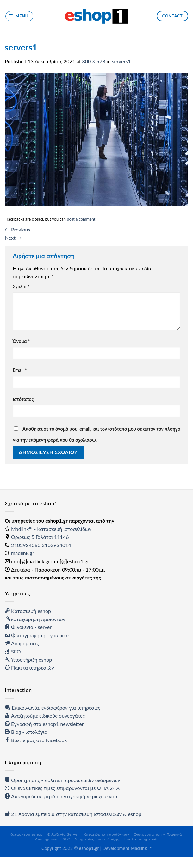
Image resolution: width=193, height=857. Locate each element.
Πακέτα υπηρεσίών (29, 668)
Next (13, 238)
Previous (17, 229)
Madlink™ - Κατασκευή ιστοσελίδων (51, 529)
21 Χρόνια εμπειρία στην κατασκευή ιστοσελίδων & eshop (73, 814)
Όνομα (21, 341)
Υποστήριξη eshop (28, 660)
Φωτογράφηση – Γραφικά (158, 834)
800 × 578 (93, 61)
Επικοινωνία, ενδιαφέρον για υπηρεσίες (52, 708)
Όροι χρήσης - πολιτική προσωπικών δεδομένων (62, 780)
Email (20, 370)
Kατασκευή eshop (28, 611)
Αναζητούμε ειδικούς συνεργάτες (45, 716)
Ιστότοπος (23, 399)
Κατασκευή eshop (26, 834)
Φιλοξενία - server (28, 627)
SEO (13, 651)
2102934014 (56, 545)
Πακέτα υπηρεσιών (141, 839)
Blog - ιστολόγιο (26, 732)
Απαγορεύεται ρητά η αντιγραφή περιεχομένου (61, 796)
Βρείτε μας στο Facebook (36, 740)
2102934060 (25, 545)
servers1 (121, 61)
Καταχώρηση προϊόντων (106, 834)
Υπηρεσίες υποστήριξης (97, 839)
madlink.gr (22, 553)
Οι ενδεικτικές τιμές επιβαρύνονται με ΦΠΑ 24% (62, 788)
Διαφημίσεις (22, 643)
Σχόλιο (21, 286)
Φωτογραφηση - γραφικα (37, 635)
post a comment (81, 219)
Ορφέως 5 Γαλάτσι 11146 (40, 537)
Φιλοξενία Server (63, 834)
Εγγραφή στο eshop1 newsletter (44, 724)
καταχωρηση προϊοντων (35, 619)
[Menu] (19, 16)
